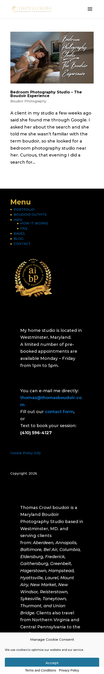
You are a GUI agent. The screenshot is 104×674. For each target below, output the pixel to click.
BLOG (18, 239)
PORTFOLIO (24, 209)
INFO (18, 220)
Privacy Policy (69, 670)
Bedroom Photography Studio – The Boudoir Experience (46, 94)
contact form (59, 411)
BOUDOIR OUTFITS (30, 215)
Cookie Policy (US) (25, 453)
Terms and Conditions (40, 670)
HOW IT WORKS (34, 223)
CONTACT (22, 244)
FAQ (23, 228)
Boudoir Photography (28, 101)
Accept (52, 663)
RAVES (19, 234)
